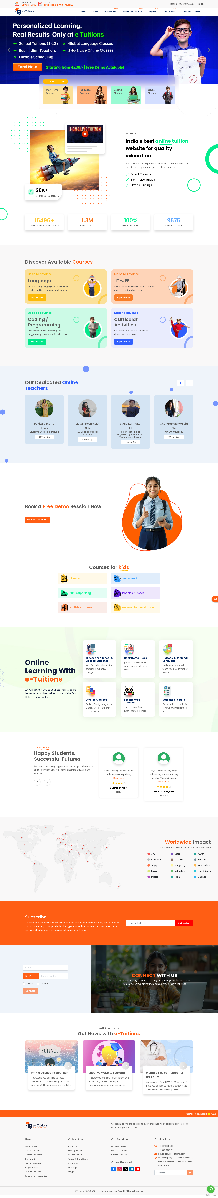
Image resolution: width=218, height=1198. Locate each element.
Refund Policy (75, 1157)
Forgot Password (33, 1170)
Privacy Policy (75, 1153)
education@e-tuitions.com (171, 1156)
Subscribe (184, 926)
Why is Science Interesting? (49, 1075)
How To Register (33, 1166)
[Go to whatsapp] (211, 1189)
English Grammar (130, 596)
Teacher (30, 986)
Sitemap (72, 1170)
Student (44, 986)
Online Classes (32, 1153)
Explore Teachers (33, 1157)
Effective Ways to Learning (107, 1075)
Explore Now (37, 299)
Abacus (46, 581)
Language (153, 13)
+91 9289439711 (165, 1152)
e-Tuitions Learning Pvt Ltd (111, 1193)
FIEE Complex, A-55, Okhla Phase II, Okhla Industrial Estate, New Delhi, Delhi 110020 (175, 1164)
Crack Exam (170, 13)
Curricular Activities (132, 13)
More (198, 13)
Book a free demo (37, 522)
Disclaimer (73, 1166)
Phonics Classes (78, 596)
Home (84, 13)
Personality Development (108, 610)
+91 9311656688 (165, 1148)
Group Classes (118, 1149)
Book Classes (31, 1149)
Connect (30, 993)
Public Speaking (154, 581)
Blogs (71, 1174)
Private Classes (119, 1157)
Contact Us (30, 1161)
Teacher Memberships (36, 1178)
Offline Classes (119, 1153)
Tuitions (94, 13)
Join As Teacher (33, 1174)
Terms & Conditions (78, 1161)
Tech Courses (110, 13)
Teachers (186, 13)
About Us (72, 1149)
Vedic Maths (101, 581)
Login (201, 3)
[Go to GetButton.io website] (211, 1195)
